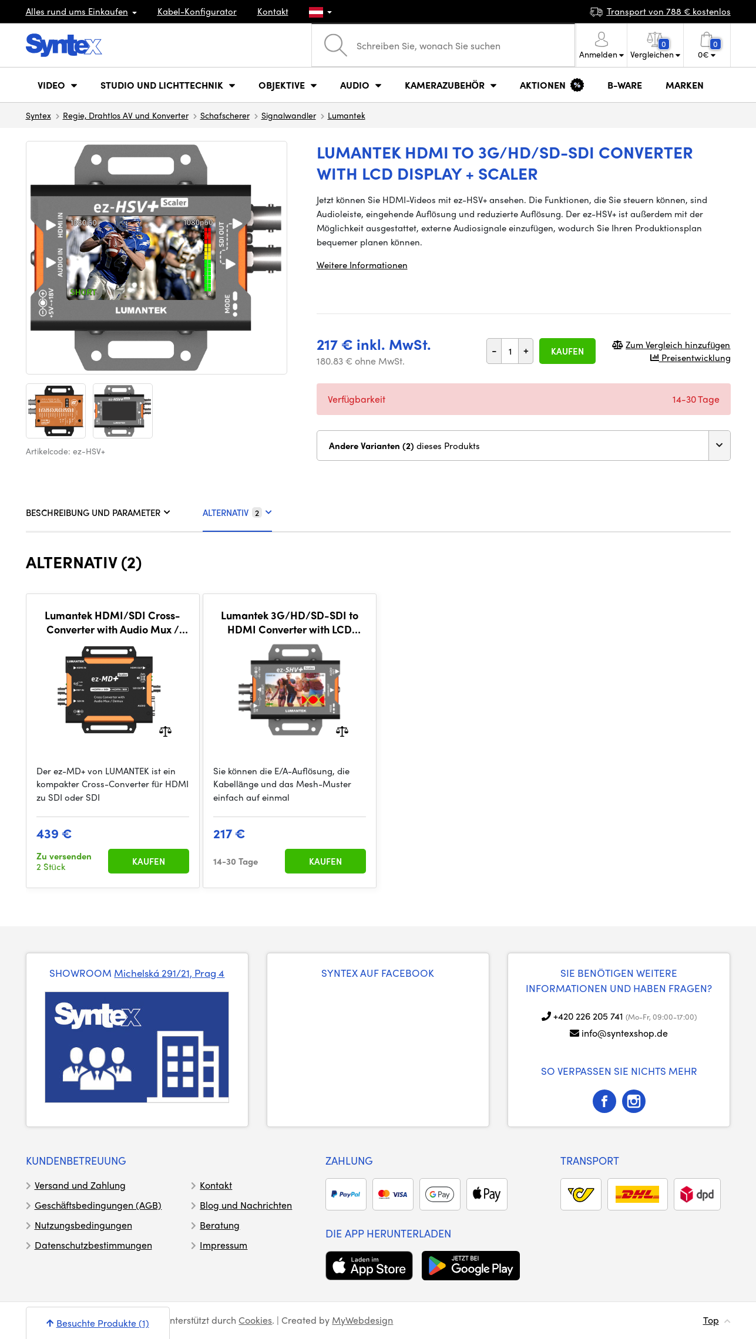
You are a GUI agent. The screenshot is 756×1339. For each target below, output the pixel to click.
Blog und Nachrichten (246, 1205)
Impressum (223, 1245)
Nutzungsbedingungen (83, 1225)
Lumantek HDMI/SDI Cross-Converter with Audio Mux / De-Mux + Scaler (112, 622)
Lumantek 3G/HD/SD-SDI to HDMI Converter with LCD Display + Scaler (289, 622)
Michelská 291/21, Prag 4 (169, 973)
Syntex (38, 115)
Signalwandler (288, 115)
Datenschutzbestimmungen (93, 1245)
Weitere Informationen (362, 264)
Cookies (255, 1320)
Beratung (220, 1225)
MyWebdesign (362, 1320)
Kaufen (567, 351)
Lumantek (346, 115)
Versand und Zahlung (80, 1185)
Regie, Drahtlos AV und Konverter (126, 115)
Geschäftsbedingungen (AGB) (98, 1205)
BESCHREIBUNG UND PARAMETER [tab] (98, 512)
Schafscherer (225, 115)
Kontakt (272, 11)
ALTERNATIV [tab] (237, 512)
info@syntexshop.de (625, 1033)
